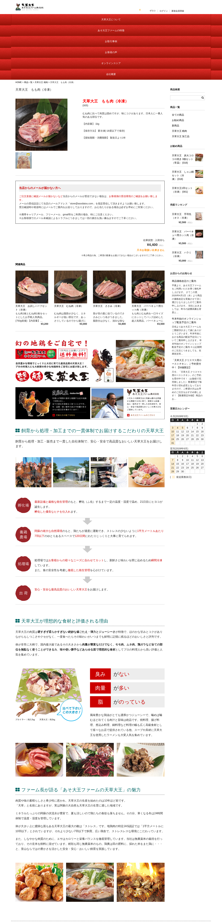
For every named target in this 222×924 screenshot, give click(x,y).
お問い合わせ (179, 884)
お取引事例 (94, 24)
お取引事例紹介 (109, 900)
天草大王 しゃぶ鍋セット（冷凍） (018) (183, 125)
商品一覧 (143, 884)
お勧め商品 (178, 70)
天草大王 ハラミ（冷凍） (181, 204)
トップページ (108, 878)
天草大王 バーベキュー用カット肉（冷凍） (183, 185)
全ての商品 (178, 64)
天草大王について (27, 24)
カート (142, 895)
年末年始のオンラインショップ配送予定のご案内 (186, 270)
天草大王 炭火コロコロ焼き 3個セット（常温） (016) (183, 109)
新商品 (175, 75)
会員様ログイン (146, 889)
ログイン (184, 11)
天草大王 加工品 (181, 86)
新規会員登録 (198, 11)
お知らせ (105, 884)
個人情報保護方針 (182, 889)
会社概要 (194, 24)
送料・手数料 (145, 905)
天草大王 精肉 (179, 80)
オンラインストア (160, 24)
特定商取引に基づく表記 (151, 900)
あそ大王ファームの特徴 (60, 24)
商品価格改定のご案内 (184, 230)
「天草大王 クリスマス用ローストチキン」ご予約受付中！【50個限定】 (187, 314)
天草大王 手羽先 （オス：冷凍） (181, 166)
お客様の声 (127, 24)
